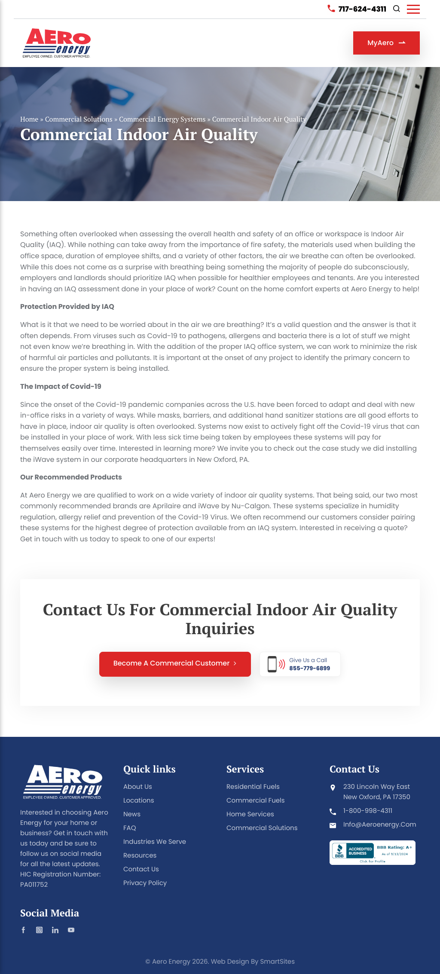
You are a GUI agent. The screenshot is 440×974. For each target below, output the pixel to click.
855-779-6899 (309, 668)
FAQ (129, 828)
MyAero (386, 43)
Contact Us (141, 869)
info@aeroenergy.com (379, 824)
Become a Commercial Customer (175, 667)
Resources (139, 855)
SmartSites (277, 961)
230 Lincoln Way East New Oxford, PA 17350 (376, 792)
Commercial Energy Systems (162, 122)
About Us (137, 786)
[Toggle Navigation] (413, 9)
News (132, 814)
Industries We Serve (154, 841)
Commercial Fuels (255, 800)
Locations (138, 800)
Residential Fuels (253, 786)
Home (29, 122)
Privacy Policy (145, 883)
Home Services (250, 814)
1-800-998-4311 (367, 810)
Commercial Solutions (79, 122)
